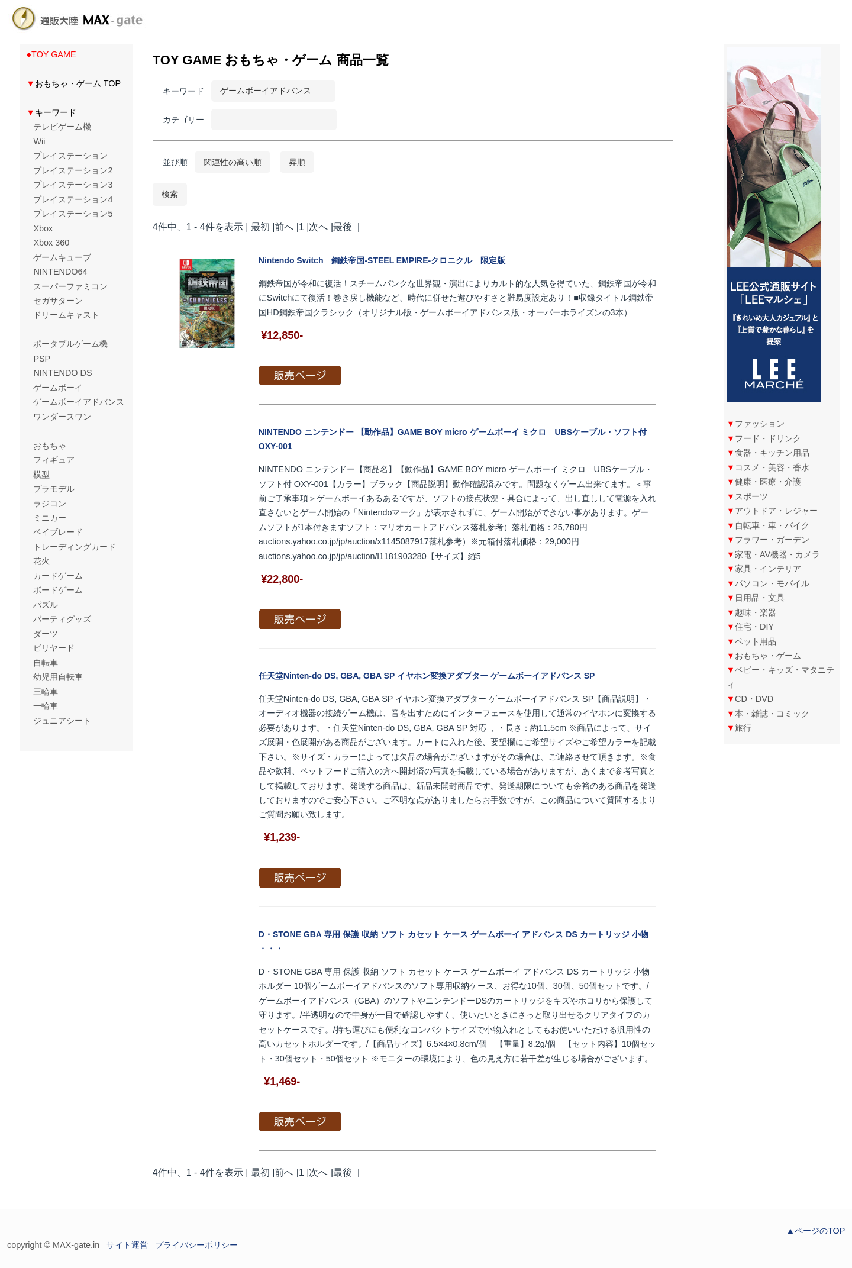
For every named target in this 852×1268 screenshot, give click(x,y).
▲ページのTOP (815, 1230)
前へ (284, 227)
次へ (318, 227)
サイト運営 (127, 1245)
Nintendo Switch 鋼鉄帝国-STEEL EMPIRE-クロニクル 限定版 (382, 260)
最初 (260, 227)
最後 (342, 227)
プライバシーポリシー (196, 1245)
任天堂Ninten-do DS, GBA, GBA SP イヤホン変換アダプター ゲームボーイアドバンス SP (427, 675)
